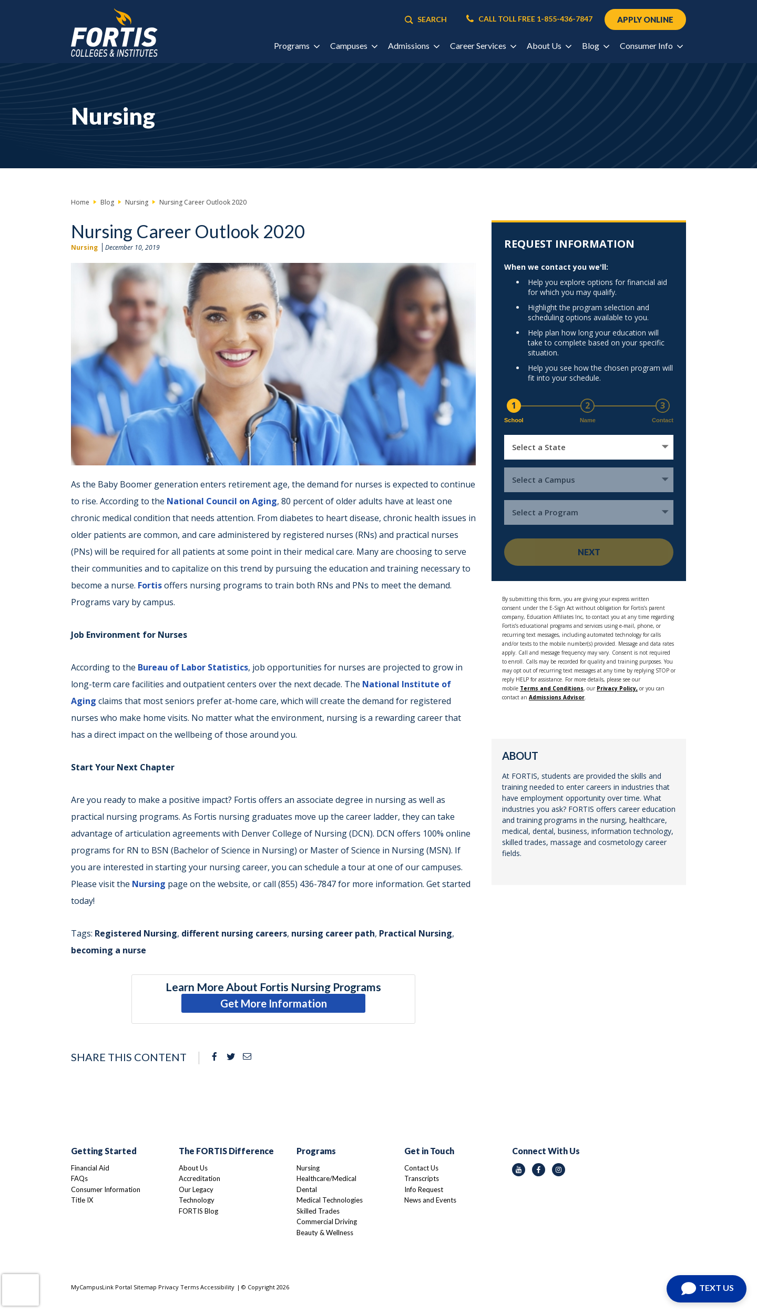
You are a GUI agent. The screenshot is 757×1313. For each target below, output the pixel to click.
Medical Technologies (329, 1200)
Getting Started (104, 1151)
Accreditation (199, 1178)
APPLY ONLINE (645, 19)
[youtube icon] (518, 1169)
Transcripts (421, 1178)
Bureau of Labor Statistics (193, 667)
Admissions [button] (413, 45)
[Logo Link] (114, 32)
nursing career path (333, 933)
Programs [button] (296, 45)
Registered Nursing (136, 933)
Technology (196, 1200)
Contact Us (421, 1168)
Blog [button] (595, 45)
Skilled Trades (318, 1211)
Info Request (423, 1189)
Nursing (84, 247)
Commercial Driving (326, 1221)
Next (589, 552)
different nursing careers (234, 933)
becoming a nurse (108, 950)
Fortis (150, 585)
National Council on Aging (222, 501)
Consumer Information (105, 1189)
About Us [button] (549, 45)
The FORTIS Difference (226, 1151)
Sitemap (145, 1287)
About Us (193, 1168)
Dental (306, 1189)
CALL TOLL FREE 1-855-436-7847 (529, 19)
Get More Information (273, 1003)
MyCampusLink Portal (101, 1287)
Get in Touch (429, 1151)
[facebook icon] (538, 1169)
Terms (189, 1287)
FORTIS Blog (198, 1211)
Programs (316, 1151)
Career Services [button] (483, 45)
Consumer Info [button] (651, 45)
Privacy (168, 1287)
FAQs (79, 1178)
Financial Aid (90, 1168)
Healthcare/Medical (326, 1178)
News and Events (430, 1200)
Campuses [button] (353, 45)
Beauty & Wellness (324, 1232)
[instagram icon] (558, 1169)
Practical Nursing (415, 933)
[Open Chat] (706, 1288)
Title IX (82, 1200)
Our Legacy (196, 1189)
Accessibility (217, 1287)
